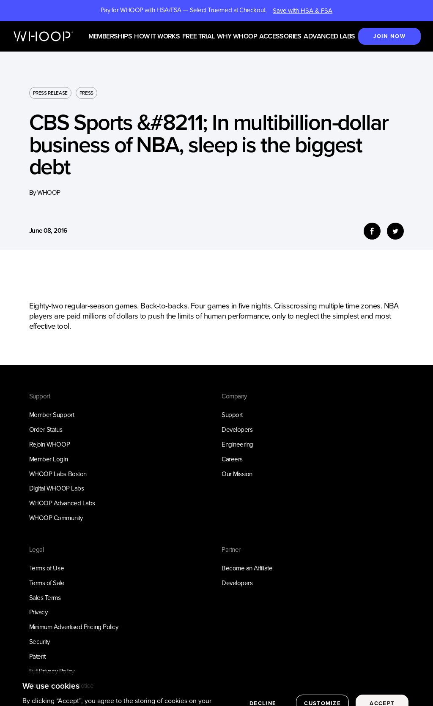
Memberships (110, 36)
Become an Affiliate (247, 568)
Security (39, 641)
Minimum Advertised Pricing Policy (73, 627)
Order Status (46, 429)
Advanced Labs (329, 36)
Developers (237, 429)
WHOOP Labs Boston (58, 474)
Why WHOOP (237, 36)
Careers (232, 459)
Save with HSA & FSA (302, 10)
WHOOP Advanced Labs (62, 503)
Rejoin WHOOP (49, 444)
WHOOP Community (56, 518)
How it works (157, 36)
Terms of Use (46, 568)
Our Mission (237, 474)
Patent (37, 656)
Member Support (51, 415)
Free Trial (198, 36)
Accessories (280, 36)
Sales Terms (45, 597)
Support (232, 415)
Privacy (38, 612)
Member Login (48, 459)
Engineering (237, 444)
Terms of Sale (47, 583)
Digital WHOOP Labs (56, 488)
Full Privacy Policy (51, 671)
